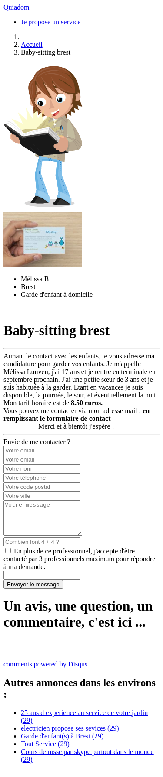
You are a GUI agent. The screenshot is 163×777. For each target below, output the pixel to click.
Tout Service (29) (45, 750)
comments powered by (45, 670)
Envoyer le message (33, 591)
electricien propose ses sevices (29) (70, 734)
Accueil (32, 44)
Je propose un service (50, 22)
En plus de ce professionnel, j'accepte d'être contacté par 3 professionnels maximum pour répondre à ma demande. (79, 565)
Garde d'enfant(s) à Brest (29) (62, 742)
